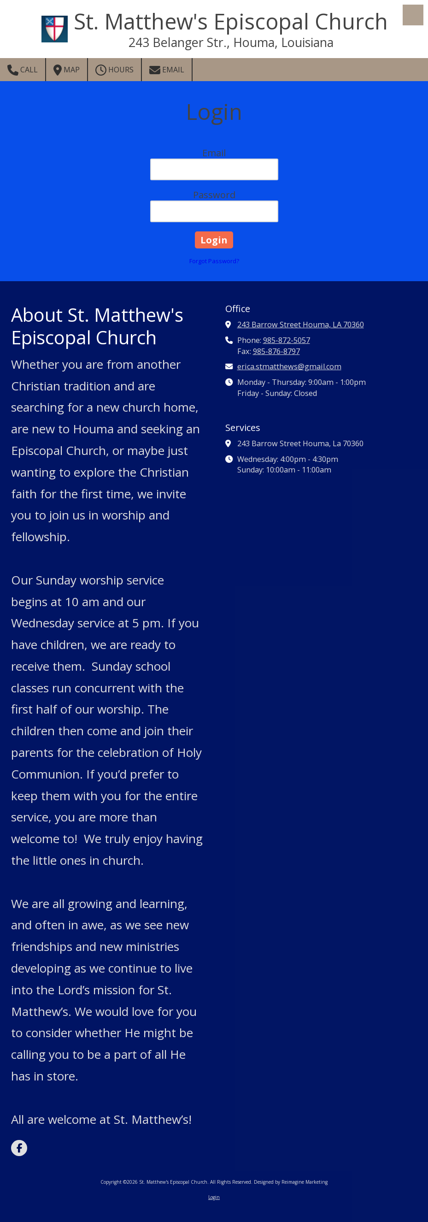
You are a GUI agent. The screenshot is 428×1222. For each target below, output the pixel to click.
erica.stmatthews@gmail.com (289, 366)
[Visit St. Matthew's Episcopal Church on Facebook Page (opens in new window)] (19, 1148)
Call (22, 70)
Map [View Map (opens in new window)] (66, 70)
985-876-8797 (276, 351)
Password (214, 195)
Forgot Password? (214, 261)
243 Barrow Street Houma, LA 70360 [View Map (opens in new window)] (300, 324)
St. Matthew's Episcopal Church (231, 21)
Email (166, 70)
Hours (114, 70)
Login (214, 1197)
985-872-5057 (286, 340)
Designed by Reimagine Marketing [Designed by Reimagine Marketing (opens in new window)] (291, 1182)
